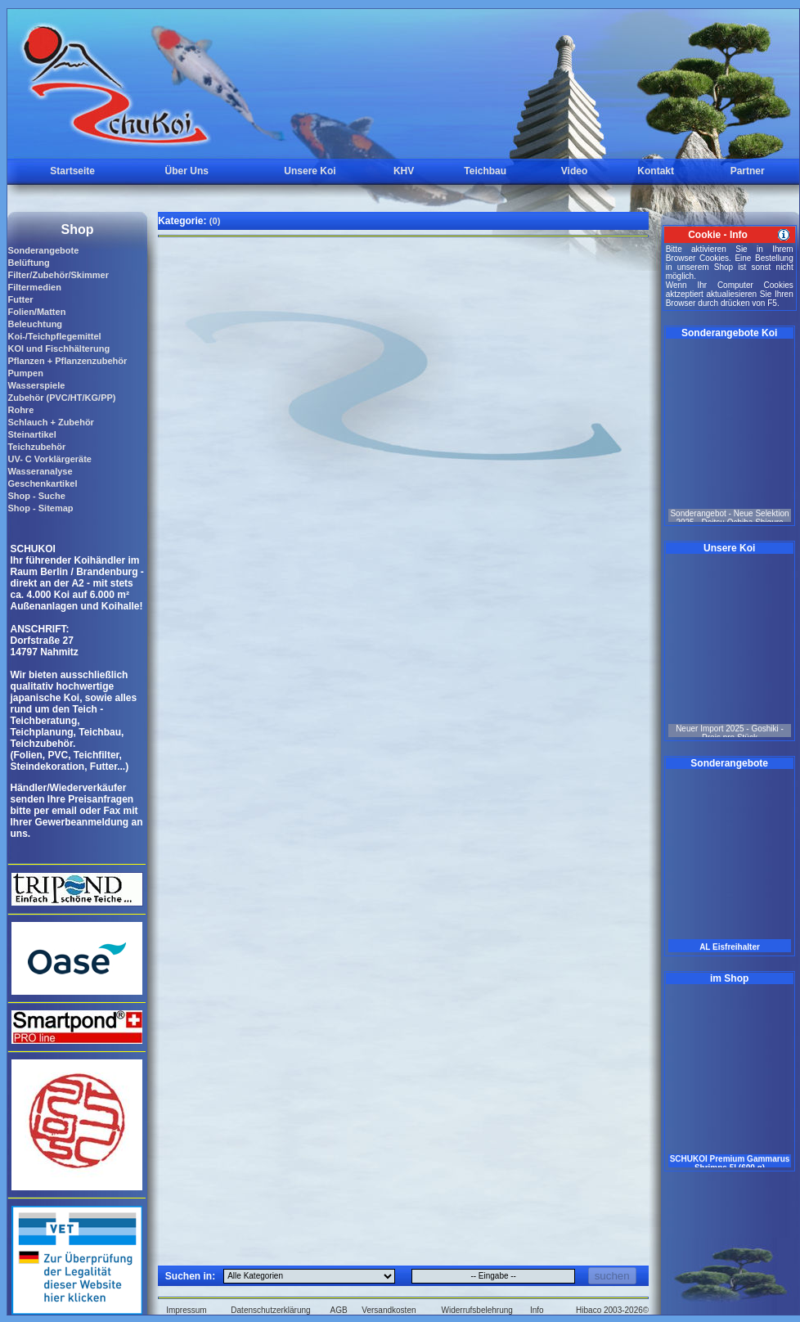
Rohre (20, 410)
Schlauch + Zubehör (50, 422)
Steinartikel (31, 434)
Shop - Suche (36, 496)
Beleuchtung (34, 324)
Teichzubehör (36, 447)
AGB (339, 1310)
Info (537, 1310)
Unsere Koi (309, 171)
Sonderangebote (43, 250)
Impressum (186, 1310)
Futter (20, 299)
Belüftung (28, 263)
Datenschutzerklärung (270, 1310)
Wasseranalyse (39, 471)
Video (574, 171)
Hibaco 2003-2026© (612, 1310)
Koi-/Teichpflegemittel (54, 336)
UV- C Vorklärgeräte (49, 459)
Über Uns (187, 171)
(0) (214, 221)
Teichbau (485, 171)
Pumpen (25, 373)
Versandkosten (389, 1310)
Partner (747, 171)
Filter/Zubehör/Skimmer (57, 275)
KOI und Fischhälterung (58, 348)
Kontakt (655, 171)
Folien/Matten (36, 312)
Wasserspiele (36, 385)
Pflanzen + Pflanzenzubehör (67, 361)
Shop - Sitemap (40, 508)
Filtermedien (34, 287)
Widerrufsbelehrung (477, 1310)
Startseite (72, 171)
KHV (403, 171)
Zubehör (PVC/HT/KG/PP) (61, 397)
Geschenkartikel (42, 483)
